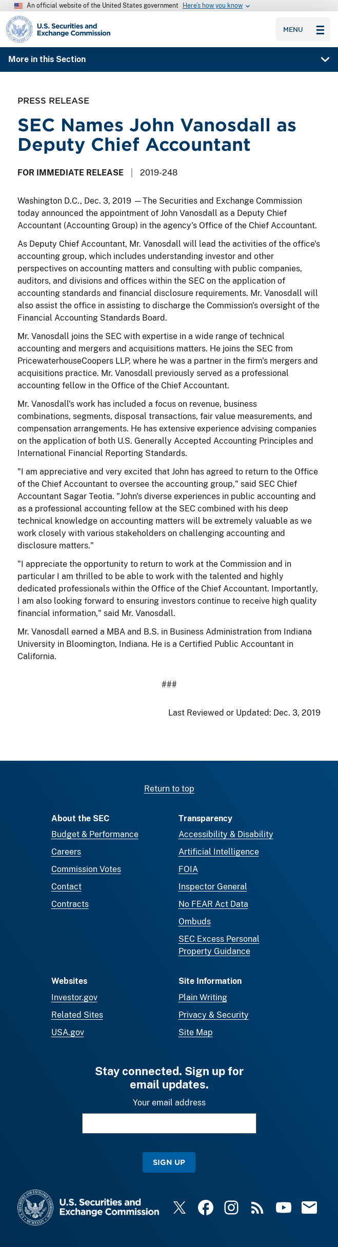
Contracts (70, 904)
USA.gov (67, 1032)
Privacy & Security (213, 1015)
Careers (66, 852)
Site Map (195, 1032)
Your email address (169, 1102)
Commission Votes (86, 869)
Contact (66, 887)
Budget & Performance (94, 834)
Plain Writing (202, 997)
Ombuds (194, 921)
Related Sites (77, 1015)
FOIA (188, 869)
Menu (303, 29)
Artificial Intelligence (218, 852)
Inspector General (212, 887)
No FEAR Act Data (213, 904)
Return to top (169, 789)
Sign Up (169, 1162)
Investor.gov (74, 997)
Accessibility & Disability (225, 834)
